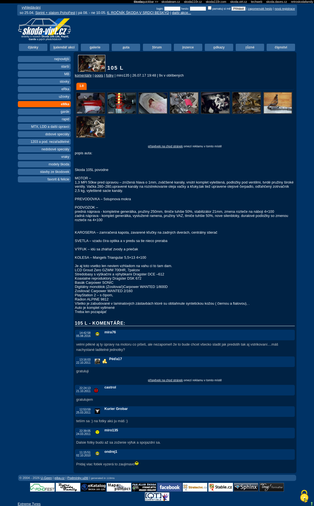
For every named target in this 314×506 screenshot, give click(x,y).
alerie (95, 47)
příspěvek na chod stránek (165, 146)
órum (157, 47)
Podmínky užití (77, 478)
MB (66, 74)
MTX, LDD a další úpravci (50, 127)
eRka (65, 89)
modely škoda (58, 164)
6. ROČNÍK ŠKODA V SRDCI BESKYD (138, 13)
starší (65, 67)
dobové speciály (57, 134)
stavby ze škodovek (54, 172)
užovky (64, 97)
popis (99, 75)
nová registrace (285, 8)
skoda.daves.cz (276, 1)
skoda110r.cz (193, 1)
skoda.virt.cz (238, 1)
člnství (281, 47)
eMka (65, 104)
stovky (64, 82)
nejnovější (61, 59)
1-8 (81, 85)
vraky (65, 157)
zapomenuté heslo (260, 8)
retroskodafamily (302, 1)
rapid (65, 119)
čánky (33, 47)
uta (126, 47)
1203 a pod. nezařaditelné (50, 142)
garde (65, 112)
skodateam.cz (170, 1)
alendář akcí (64, 47)
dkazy (219, 47)
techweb (256, 1)
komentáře (83, 75)
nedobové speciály (55, 149)
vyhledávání (31, 7)
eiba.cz (60, 478)
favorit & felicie (58, 179)
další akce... (181, 13)
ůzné (249, 47)
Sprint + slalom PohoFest (55, 13)
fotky (110, 75)
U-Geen (46, 478)
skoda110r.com (216, 1)
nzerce (188, 47)
